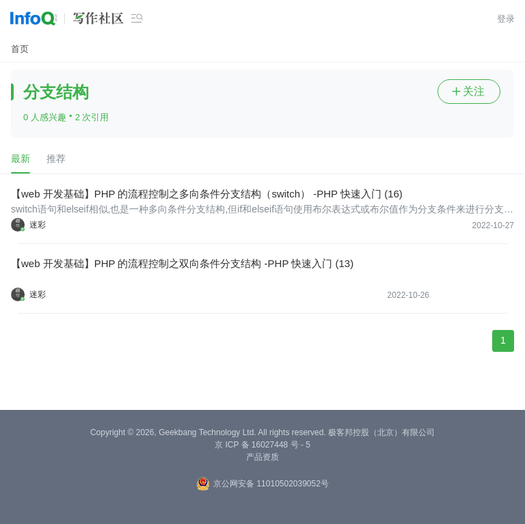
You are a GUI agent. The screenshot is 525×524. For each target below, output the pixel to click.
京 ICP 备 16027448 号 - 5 (262, 445)
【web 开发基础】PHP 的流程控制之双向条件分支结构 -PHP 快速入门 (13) (182, 263)
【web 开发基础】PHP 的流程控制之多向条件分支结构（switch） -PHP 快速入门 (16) (207, 193)
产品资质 (262, 457)
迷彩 (37, 225)
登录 (506, 18)
